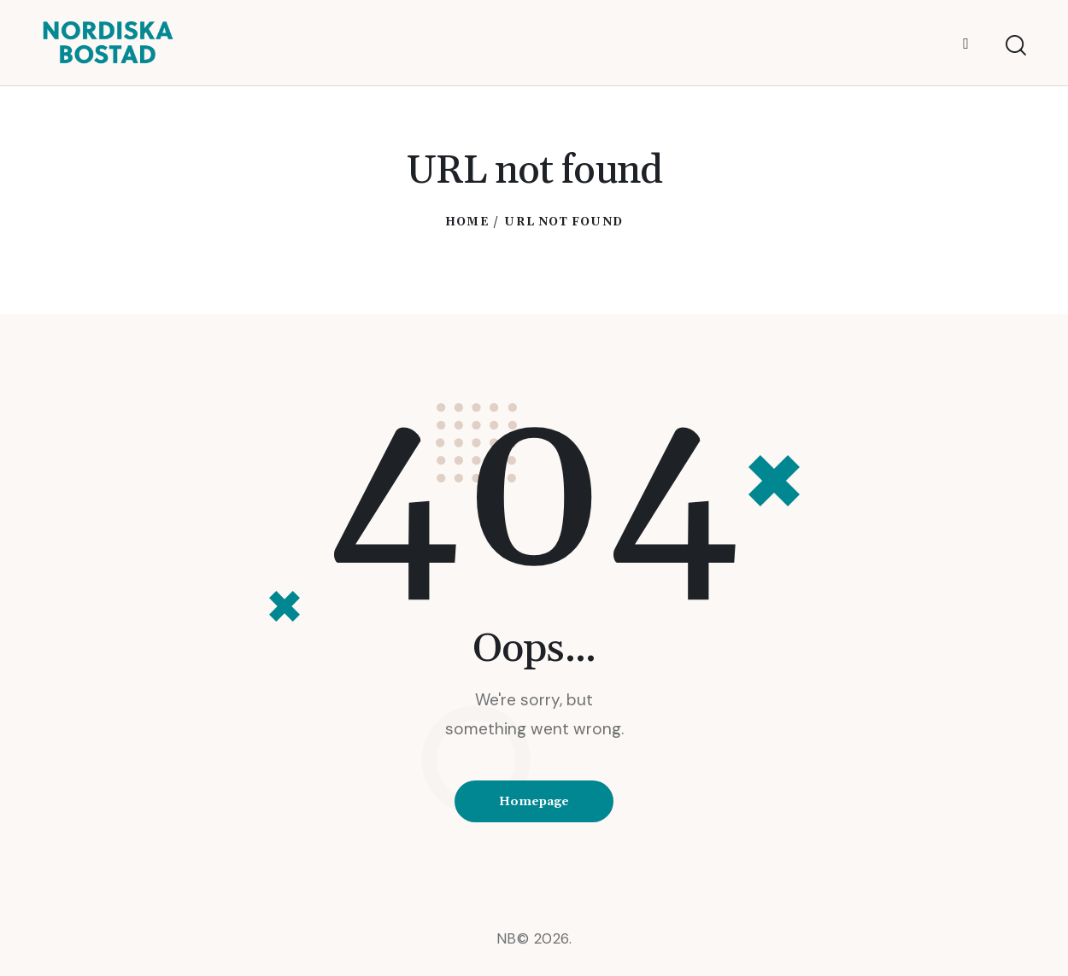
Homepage (534, 801)
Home (466, 222)
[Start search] (1014, 45)
